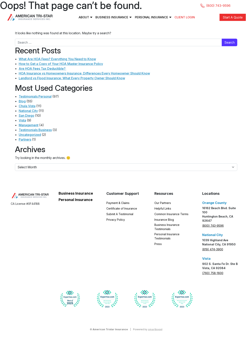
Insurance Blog (164, 219)
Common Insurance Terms (171, 214)
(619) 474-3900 (212, 249)
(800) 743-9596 (213, 225)
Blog (22, 101)
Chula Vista (27, 106)
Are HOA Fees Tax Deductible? (42, 69)
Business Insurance (111, 17)
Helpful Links (162, 208)
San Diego (26, 116)
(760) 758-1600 (212, 273)
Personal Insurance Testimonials (166, 236)
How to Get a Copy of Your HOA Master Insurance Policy (61, 64)
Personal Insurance (151, 17)
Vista (22, 120)
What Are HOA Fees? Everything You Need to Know (57, 59)
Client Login (185, 17)
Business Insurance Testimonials (166, 227)
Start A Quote (233, 17)
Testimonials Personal (35, 96)
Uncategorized (30, 135)
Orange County (214, 203)
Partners (25, 139)
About (83, 17)
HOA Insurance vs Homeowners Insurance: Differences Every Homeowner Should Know (84, 73)
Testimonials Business (35, 130)
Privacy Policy (115, 219)
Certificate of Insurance (121, 208)
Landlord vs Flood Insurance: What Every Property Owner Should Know (72, 78)
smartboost (155, 329)
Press (158, 244)
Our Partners (162, 203)
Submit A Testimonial (119, 214)
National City (28, 111)
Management (28, 125)
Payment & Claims (117, 203)
